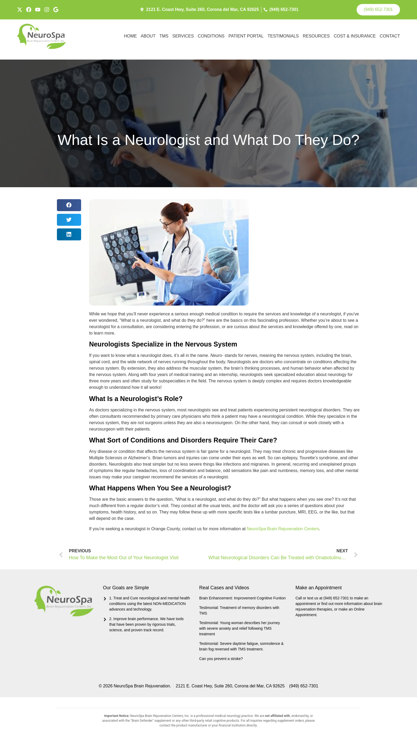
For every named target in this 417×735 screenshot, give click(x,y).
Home (130, 35)
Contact (390, 35)
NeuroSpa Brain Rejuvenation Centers (283, 528)
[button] (69, 204)
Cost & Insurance (355, 35)
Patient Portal (246, 35)
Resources (316, 35)
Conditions (211, 35)
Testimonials (283, 35)
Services (183, 35)
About (148, 35)
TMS (163, 35)
